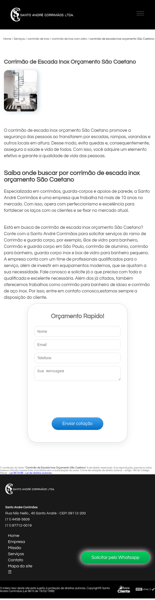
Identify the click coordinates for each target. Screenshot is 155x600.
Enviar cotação (77, 425)
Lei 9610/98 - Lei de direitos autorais (31, 474)
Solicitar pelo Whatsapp (116, 557)
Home (13, 537)
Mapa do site (20, 568)
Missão (14, 549)
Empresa (16, 543)
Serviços (16, 555)
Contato (15, 561)
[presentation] (77, 398)
